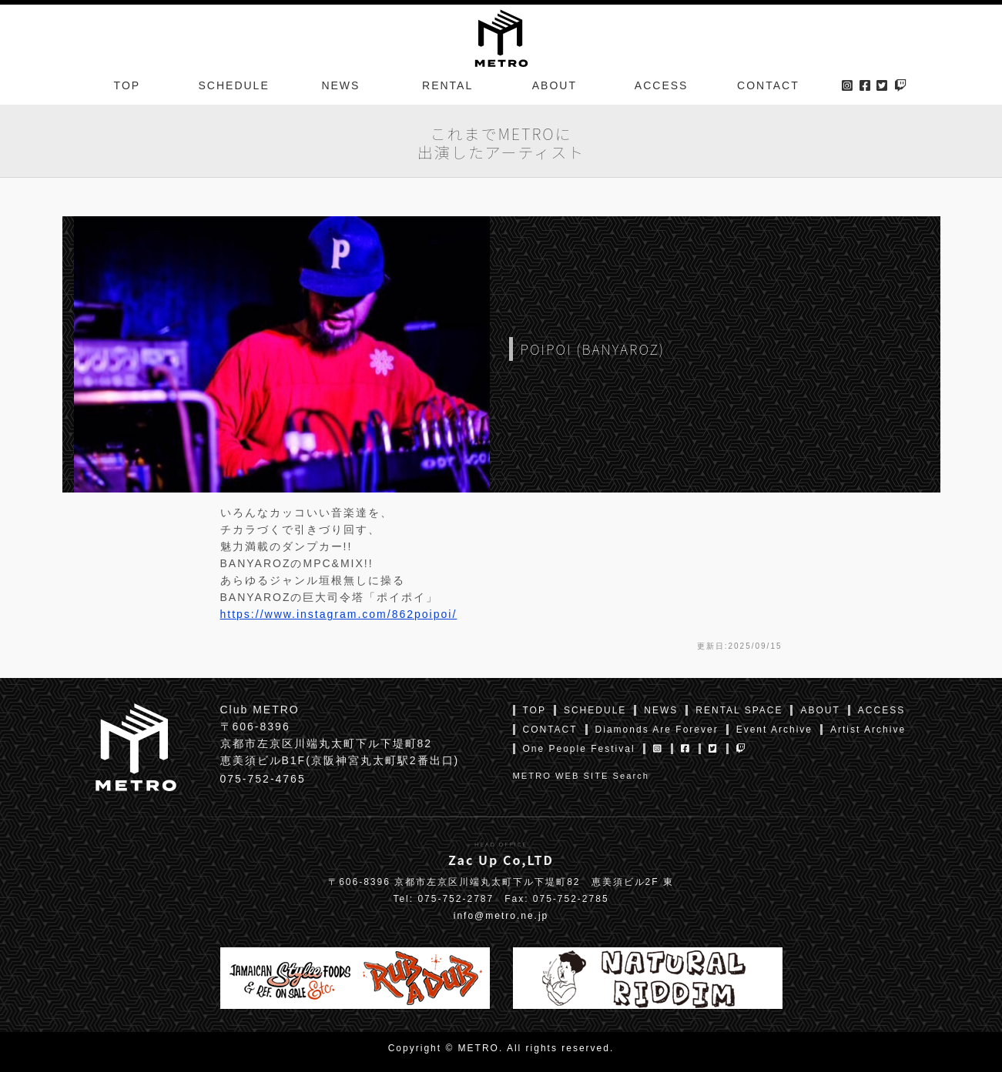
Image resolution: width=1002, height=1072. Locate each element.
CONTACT (768, 88)
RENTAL (447, 88)
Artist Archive (868, 729)
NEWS (340, 88)
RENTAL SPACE (738, 710)
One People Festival (579, 748)
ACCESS (662, 88)
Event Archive (774, 729)
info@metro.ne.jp (501, 915)
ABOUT (554, 88)
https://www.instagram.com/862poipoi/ (338, 614)
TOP (127, 88)
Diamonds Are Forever (657, 729)
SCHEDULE (234, 88)
